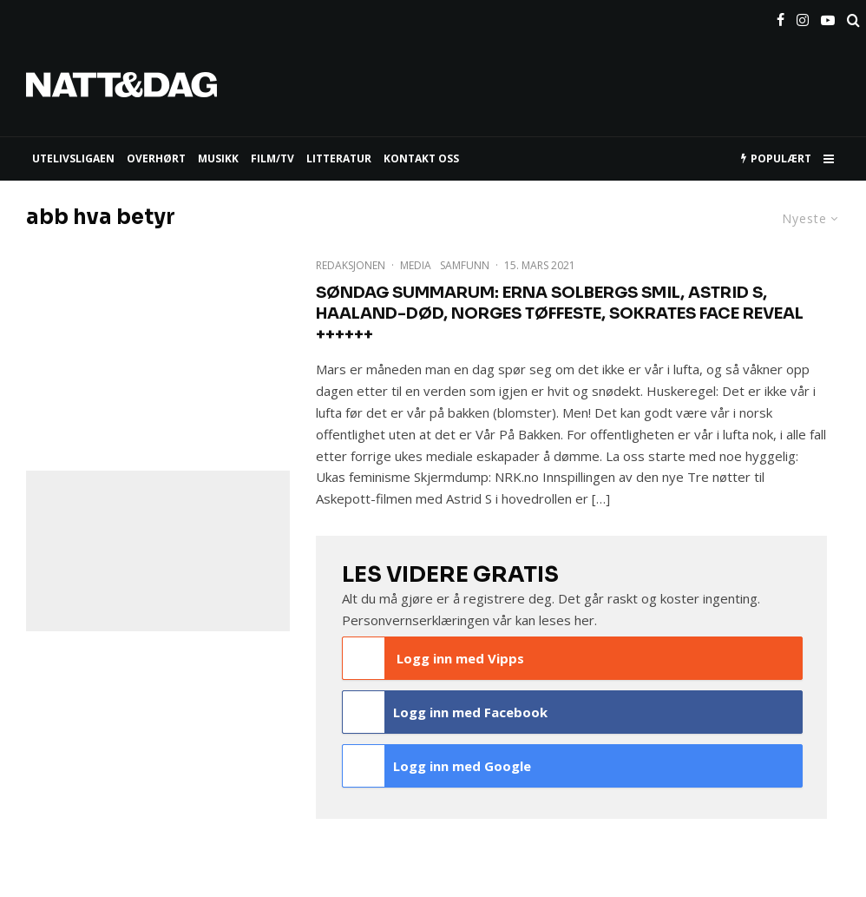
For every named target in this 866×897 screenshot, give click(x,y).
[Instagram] (803, 16)
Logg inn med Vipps (434, 658)
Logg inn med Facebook (445, 712)
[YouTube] (828, 16)
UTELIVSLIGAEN (73, 158)
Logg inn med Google (437, 766)
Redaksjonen (350, 265)
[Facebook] (781, 16)
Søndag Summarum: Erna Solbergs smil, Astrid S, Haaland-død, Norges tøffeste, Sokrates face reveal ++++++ (560, 313)
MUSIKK (218, 158)
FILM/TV (272, 158)
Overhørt (156, 158)
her (584, 620)
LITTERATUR (338, 158)
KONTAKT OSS (421, 158)
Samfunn (464, 265)
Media (415, 265)
